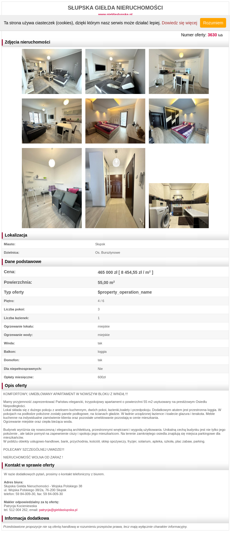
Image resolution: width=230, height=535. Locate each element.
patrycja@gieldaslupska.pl (58, 510)
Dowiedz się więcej (179, 22)
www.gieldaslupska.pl (115, 14)
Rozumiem (213, 22)
